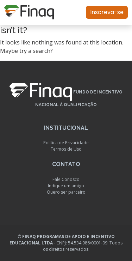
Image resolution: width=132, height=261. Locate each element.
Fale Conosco (66, 179)
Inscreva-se (107, 12)
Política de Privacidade (66, 143)
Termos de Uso (66, 149)
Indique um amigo (66, 186)
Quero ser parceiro (66, 192)
